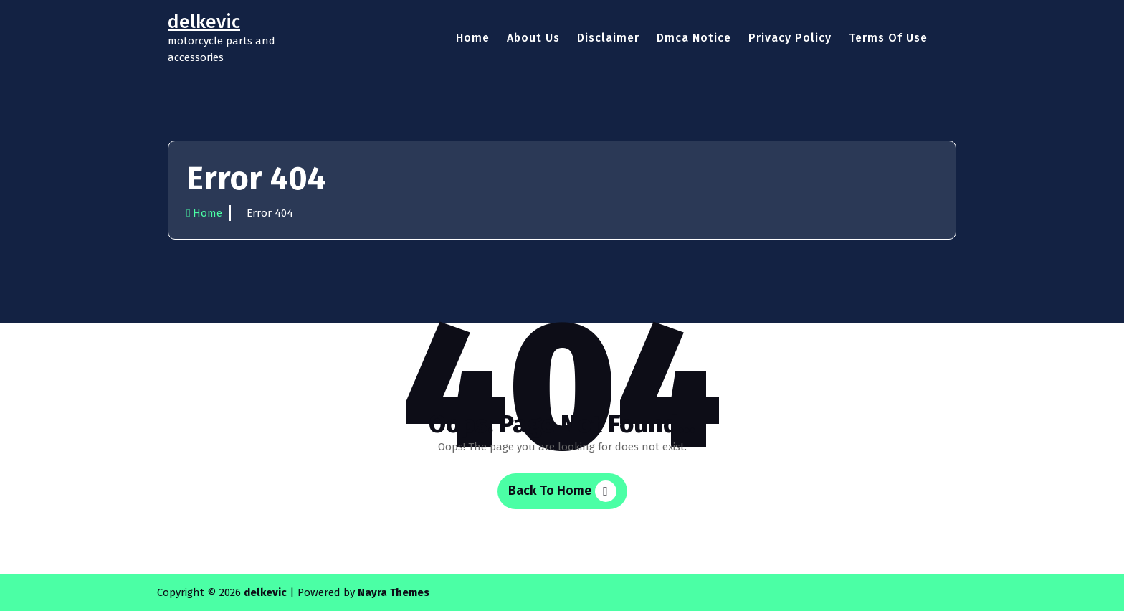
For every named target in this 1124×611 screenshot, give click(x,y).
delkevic (265, 592)
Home (473, 37)
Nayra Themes (393, 592)
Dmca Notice (694, 37)
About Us (533, 37)
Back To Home (562, 491)
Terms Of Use (888, 37)
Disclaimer (608, 37)
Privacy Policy (790, 37)
